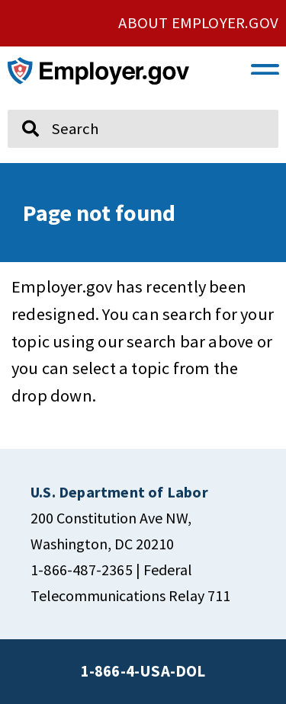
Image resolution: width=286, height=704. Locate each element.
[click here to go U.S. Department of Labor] (119, 491)
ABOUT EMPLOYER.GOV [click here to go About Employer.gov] (198, 23)
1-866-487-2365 (82, 569)
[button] (265, 67)
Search (19, 103)
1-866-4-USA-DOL (143, 671)
